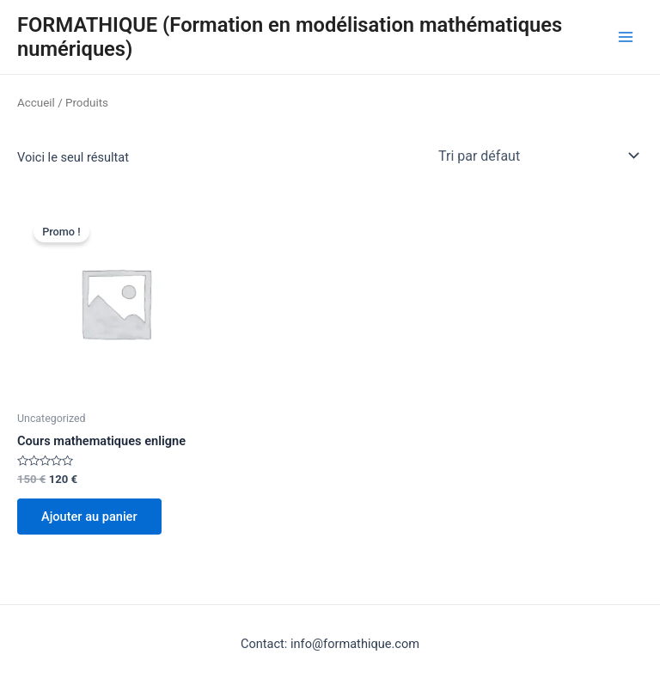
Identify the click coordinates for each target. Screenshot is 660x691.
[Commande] (537, 155)
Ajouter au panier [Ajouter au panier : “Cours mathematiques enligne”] (89, 516)
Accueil (36, 102)
